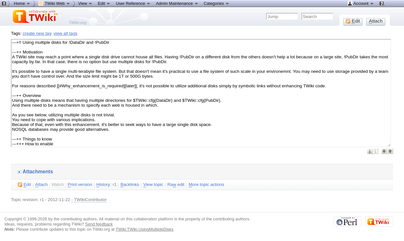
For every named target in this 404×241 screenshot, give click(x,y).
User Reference (133, 3)
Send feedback (99, 224)
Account (360, 3)
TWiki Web (54, 3)
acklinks (130, 184)
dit (24, 184)
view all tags (65, 33)
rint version (80, 184)
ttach (41, 184)
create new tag (37, 33)
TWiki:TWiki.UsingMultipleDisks (145, 229)
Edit (104, 3)
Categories (216, 3)
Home (22, 3)
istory (103, 184)
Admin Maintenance (177, 3)
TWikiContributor (90, 199)
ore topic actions (206, 184)
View (85, 3)
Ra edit (175, 184)
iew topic (153, 184)
